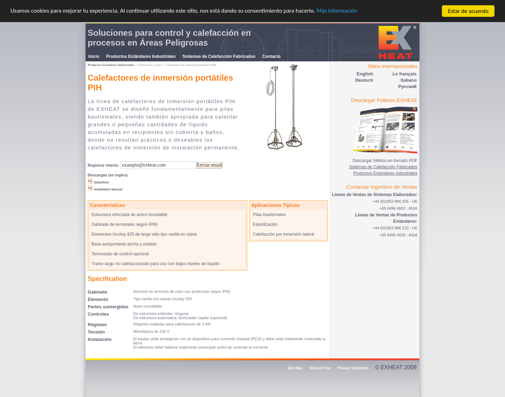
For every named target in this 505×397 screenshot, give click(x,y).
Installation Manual (108, 189)
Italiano (408, 80)
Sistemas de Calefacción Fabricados (218, 56)
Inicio (93, 56)
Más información (338, 11)
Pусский (407, 86)
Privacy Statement (353, 368)
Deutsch (364, 80)
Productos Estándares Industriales (141, 56)
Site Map (295, 368)
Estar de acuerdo (468, 11)
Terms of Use (320, 368)
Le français (404, 73)
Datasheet (101, 182)
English (365, 73)
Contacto (271, 56)
